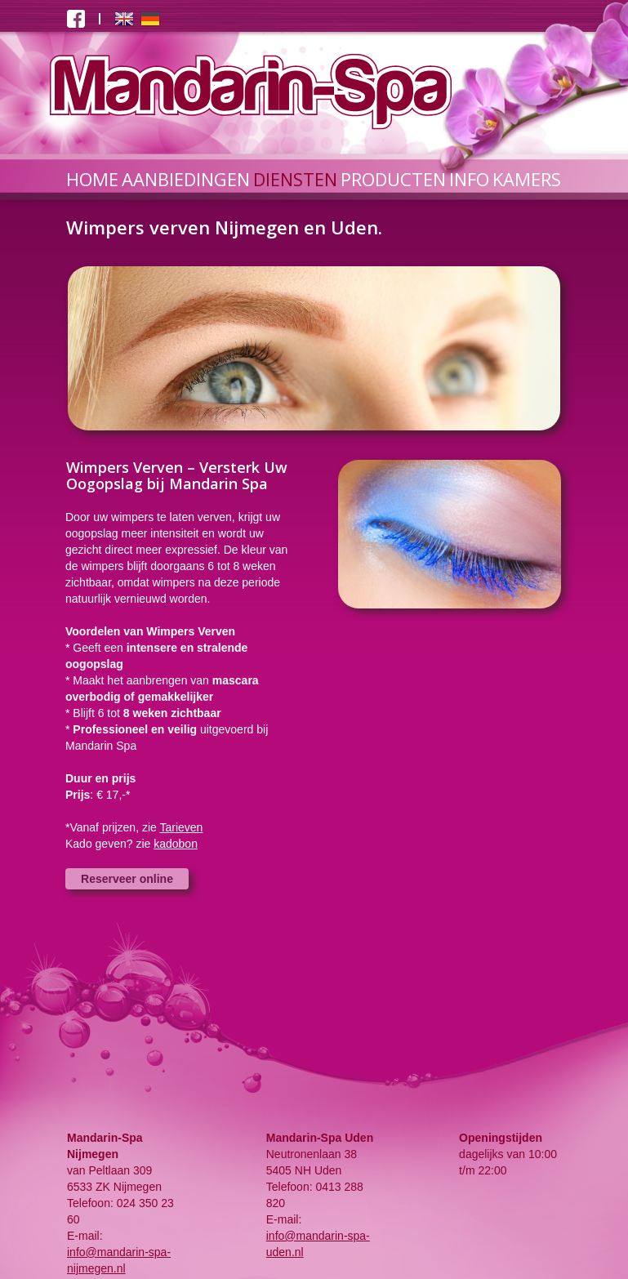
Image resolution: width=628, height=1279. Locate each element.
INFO (469, 179)
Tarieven (181, 827)
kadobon (176, 843)
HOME (92, 179)
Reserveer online (127, 878)
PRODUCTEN (393, 179)
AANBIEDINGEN (186, 179)
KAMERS (526, 179)
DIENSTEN (295, 179)
